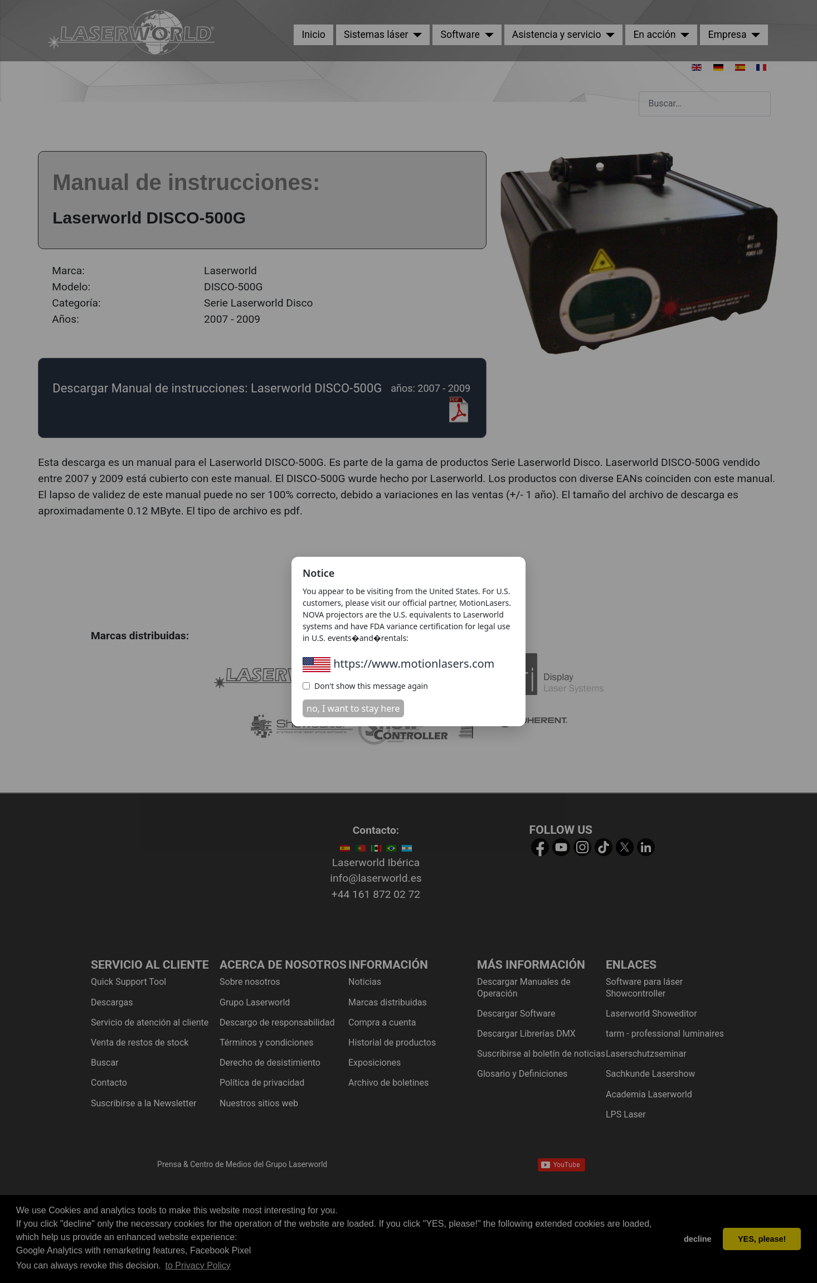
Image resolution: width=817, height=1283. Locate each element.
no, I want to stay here (353, 708)
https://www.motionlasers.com (398, 663)
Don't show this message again (365, 686)
